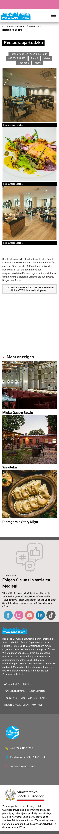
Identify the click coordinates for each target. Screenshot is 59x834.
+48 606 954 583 (16, 58)
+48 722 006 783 (21, 748)
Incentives (10, 698)
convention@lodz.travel (22, 766)
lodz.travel (7, 26)
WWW (47, 58)
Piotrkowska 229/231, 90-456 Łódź (29, 54)
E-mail (34, 58)
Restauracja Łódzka (12, 30)
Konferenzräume (14, 691)
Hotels (27, 684)
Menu (38, 62)
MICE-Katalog (29, 698)
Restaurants (35, 26)
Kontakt (37, 704)
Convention (20, 26)
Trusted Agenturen (16, 704)
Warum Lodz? (12, 684)
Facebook (23, 62)
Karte (43, 698)
